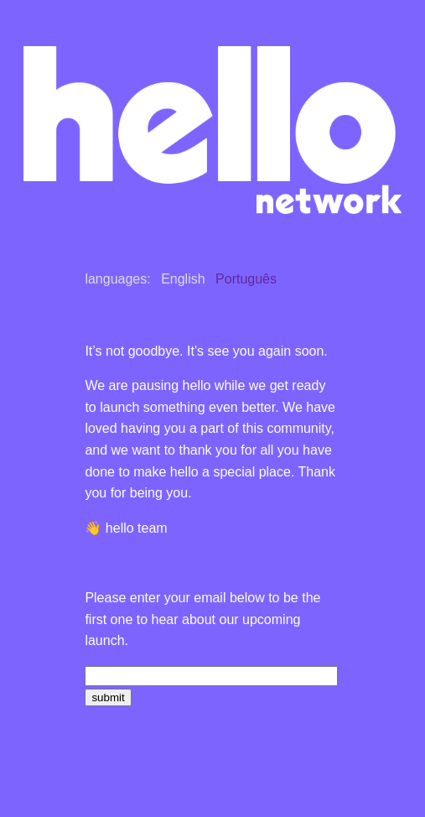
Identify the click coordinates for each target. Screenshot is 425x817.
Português (246, 279)
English (183, 279)
